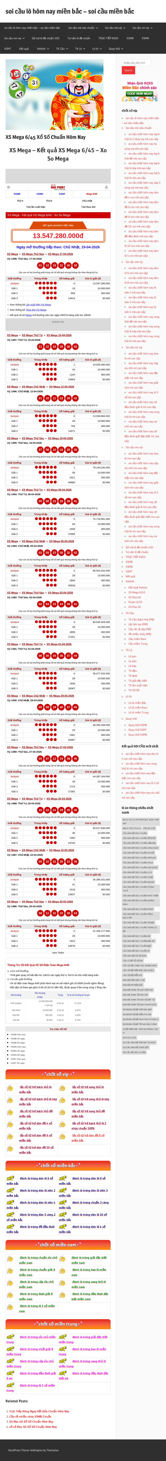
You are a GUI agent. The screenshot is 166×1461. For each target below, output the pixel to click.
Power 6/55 (135, 602)
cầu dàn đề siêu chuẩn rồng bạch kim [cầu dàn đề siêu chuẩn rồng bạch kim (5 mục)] (138, 916)
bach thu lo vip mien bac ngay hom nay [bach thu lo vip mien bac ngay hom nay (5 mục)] (141, 821)
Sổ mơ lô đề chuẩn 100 (45, 38)
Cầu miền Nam (137, 639)
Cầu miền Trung (137, 643)
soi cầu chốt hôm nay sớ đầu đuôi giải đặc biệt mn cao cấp (142, 516)
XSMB (130, 38)
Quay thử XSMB (137, 725)
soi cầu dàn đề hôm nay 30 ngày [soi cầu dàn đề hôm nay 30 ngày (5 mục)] (139, 1042)
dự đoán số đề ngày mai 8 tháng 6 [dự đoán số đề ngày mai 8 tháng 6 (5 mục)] (140, 1019)
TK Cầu (62, 48)
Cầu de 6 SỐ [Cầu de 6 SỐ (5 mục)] (149, 828)
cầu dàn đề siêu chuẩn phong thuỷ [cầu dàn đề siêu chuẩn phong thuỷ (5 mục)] (138, 889)
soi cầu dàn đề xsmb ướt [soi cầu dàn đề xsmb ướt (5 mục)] (136, 1047)
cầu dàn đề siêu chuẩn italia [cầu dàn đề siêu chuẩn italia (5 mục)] (138, 862)
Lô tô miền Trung (138, 712)
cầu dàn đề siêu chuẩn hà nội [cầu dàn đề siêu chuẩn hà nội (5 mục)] (138, 852)
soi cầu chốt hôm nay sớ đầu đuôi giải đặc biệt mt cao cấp (142, 436)
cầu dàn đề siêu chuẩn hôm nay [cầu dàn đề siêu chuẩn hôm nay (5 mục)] (139, 857)
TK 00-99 (133, 690)
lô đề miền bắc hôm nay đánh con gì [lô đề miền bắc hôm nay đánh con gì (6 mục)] (140, 1031)
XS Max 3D (134, 607)
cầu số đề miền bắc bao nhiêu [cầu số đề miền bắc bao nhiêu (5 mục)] (138, 970)
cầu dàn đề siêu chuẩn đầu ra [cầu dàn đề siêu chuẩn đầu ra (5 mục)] (139, 941)
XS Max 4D (134, 597)
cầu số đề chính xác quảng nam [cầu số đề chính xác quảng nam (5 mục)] (140, 965)
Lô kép (132, 666)
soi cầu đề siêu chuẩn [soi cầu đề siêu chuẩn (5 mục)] (134, 1052)
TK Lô (80, 48)
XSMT (7, 48)
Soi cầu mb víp (115, 27)
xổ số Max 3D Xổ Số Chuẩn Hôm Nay (33, 1427)
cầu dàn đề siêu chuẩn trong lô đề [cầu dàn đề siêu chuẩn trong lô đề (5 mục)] (140, 929)
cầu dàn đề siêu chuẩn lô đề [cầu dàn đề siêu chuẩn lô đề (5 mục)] (138, 877)
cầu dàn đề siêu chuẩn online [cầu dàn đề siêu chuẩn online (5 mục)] (138, 882)
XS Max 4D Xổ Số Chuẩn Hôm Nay (31, 1421)
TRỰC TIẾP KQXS (108, 38)
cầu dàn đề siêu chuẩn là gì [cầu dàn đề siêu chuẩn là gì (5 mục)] (137, 872)
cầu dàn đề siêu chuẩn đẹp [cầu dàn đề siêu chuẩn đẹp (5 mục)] (137, 946)
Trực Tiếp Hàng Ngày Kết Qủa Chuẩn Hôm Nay (39, 1411)
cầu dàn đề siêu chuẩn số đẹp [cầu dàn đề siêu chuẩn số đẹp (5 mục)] (138, 922)
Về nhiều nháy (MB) (139, 634)
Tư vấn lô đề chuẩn (79, 38)
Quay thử (116, 48)
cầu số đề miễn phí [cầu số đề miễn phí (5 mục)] (132, 975)
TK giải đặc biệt (137, 680)
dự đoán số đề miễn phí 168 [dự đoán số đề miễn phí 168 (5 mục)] (137, 1014)
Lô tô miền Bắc (137, 702)
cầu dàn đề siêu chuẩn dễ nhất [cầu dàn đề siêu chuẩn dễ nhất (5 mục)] (139, 838)
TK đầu (132, 670)
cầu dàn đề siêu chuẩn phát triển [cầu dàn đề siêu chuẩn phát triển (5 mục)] (140, 895)
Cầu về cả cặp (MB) (139, 629)
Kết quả (24, 48)
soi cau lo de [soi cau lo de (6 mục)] (129, 1037)
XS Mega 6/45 (136, 592)
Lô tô (97, 48)
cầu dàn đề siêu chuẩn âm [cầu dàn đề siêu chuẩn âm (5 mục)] (136, 936)
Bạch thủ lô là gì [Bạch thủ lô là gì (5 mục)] (132, 828)
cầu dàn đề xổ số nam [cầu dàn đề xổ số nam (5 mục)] (134, 955)
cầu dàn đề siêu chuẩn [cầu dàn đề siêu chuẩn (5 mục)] (135, 833)
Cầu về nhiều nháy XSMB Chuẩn (30, 1416)
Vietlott (43, 48)
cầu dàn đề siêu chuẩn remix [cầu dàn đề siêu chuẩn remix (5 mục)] (138, 909)
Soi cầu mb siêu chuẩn (83, 27)
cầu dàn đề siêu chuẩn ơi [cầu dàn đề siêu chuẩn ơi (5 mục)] (136, 950)
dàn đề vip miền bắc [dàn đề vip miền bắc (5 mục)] (133, 985)
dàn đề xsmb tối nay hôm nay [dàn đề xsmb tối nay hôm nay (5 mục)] (138, 990)
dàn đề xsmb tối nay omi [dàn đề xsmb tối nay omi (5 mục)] (135, 994)
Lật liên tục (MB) (138, 624)
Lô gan (132, 656)
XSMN (145, 38)
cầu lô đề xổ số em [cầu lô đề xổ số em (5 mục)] (133, 960)
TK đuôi (132, 675)
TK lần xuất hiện (138, 685)
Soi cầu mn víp (14, 38)
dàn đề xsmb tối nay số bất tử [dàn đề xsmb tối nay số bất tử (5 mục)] (139, 999)
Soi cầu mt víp (143, 27)
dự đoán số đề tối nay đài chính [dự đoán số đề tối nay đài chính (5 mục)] (140, 1024)
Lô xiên (132, 661)
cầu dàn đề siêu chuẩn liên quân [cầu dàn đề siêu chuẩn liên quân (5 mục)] (140, 867)
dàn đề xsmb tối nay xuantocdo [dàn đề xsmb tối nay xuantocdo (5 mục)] (139, 1004)
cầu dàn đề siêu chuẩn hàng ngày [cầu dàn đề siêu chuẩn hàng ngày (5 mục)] (140, 848)
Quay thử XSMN (137, 734)
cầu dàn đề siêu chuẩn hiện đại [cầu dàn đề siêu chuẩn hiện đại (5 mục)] (139, 843)
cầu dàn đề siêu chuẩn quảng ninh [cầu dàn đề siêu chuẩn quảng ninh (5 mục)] (138, 902)
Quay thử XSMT (137, 729)
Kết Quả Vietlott (137, 587)
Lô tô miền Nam (137, 707)
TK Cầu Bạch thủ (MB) (141, 619)
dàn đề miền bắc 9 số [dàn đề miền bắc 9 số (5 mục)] (133, 980)
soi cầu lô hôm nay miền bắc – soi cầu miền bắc (70, 11)
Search (128, 70)
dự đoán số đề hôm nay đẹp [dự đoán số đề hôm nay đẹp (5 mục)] (137, 1009)
